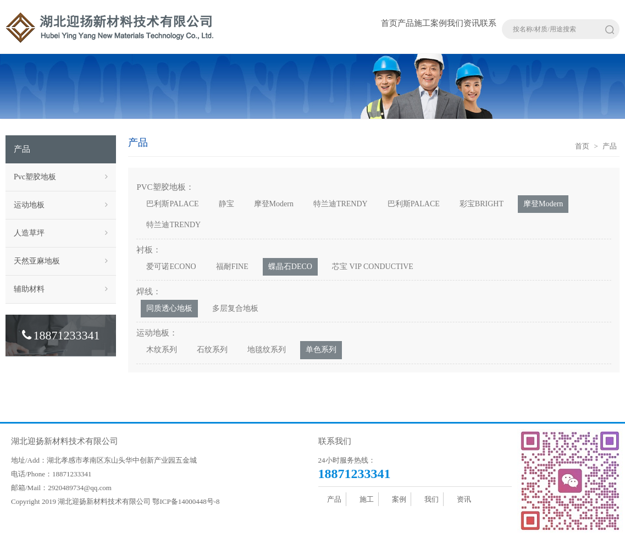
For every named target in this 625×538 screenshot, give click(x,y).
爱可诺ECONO (171, 266)
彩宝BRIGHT (482, 204)
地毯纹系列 (266, 349)
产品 (405, 23)
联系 (488, 23)
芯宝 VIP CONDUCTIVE (372, 266)
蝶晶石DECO (290, 266)
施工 (422, 23)
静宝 (226, 204)
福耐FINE (232, 266)
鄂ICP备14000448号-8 (185, 501)
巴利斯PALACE (172, 204)
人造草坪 (61, 233)
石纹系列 (212, 349)
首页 (389, 23)
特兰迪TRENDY (340, 204)
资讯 (471, 23)
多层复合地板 (235, 308)
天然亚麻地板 (61, 261)
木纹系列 (161, 349)
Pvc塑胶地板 (61, 177)
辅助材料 (61, 289)
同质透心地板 (169, 308)
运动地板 (61, 205)
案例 (438, 23)
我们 (455, 23)
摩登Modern (274, 204)
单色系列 (321, 349)
